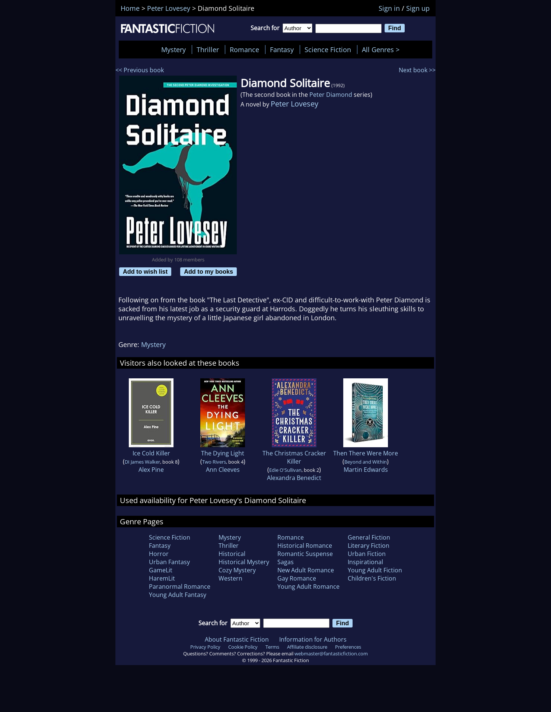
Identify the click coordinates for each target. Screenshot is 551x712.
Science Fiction (328, 49)
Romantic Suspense (305, 554)
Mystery (173, 49)
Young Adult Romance (308, 586)
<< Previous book (139, 70)
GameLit (160, 570)
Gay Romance (296, 578)
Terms (272, 646)
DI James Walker (142, 461)
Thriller (208, 49)
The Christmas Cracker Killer (294, 457)
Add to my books (208, 271)
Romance (244, 49)
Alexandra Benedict (294, 478)
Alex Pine (151, 469)
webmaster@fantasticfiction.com (331, 653)
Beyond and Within (365, 461)
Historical (232, 554)
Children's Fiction (372, 578)
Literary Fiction (368, 545)
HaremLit (162, 578)
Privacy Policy (205, 646)
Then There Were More (365, 453)
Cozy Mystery (237, 570)
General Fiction (369, 537)
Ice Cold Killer (151, 453)
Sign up (418, 8)
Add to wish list (145, 271)
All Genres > (382, 49)
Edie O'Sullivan (285, 470)
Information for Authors (313, 639)
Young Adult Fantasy (177, 595)
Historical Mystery (244, 562)
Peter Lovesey (294, 104)
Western (230, 578)
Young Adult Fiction (375, 570)
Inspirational (365, 562)
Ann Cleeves (223, 469)
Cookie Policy (243, 646)
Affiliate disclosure (307, 646)
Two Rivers (214, 461)
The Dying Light (222, 453)
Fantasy (282, 49)
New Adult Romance (305, 570)
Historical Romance (304, 545)
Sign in (389, 8)
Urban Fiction (367, 554)
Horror (159, 554)
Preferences (348, 646)
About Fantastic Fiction (237, 639)
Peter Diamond (330, 94)
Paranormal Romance (179, 586)
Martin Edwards (366, 469)
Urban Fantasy (169, 562)
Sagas (285, 562)
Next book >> (417, 70)
